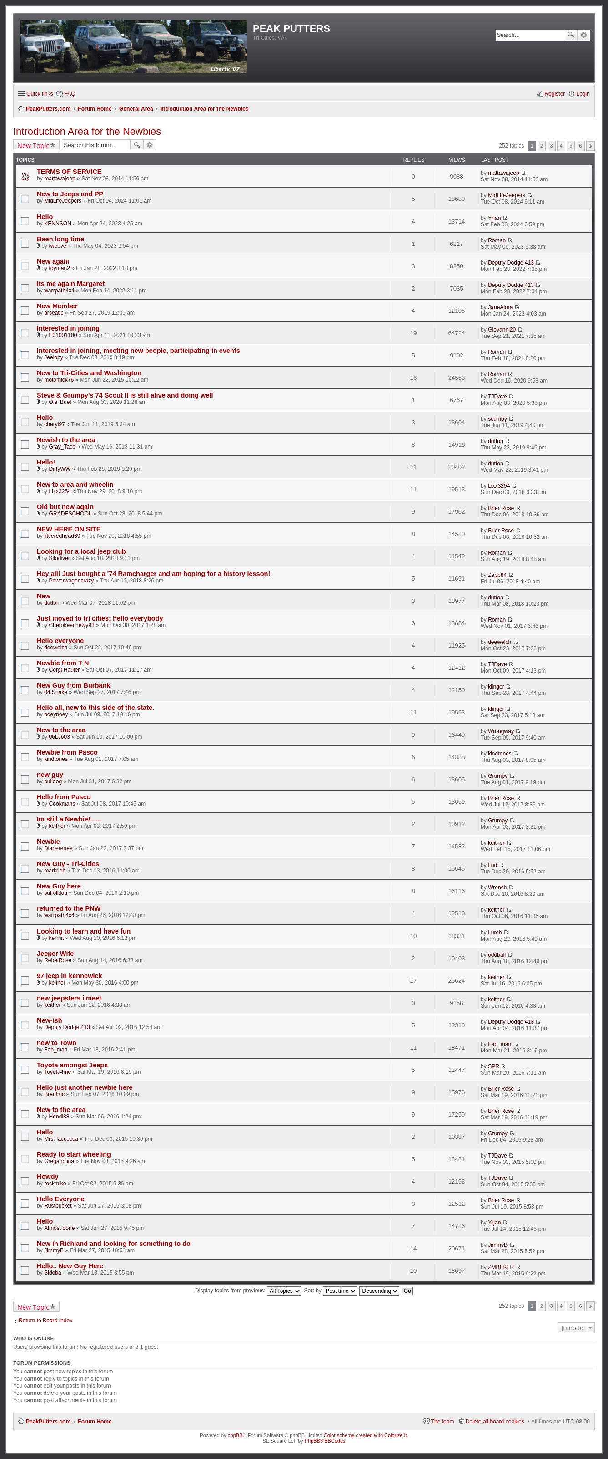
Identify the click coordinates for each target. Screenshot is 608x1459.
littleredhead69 (62, 536)
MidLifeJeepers (62, 201)
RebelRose (57, 960)
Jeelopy (53, 357)
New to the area (61, 730)
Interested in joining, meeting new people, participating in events (138, 350)
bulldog (53, 781)
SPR (493, 1066)
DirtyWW (60, 469)
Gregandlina (59, 1161)
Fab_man (55, 1049)
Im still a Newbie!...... (69, 819)
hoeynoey (56, 714)
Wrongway (501, 731)
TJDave (497, 396)
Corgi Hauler (64, 670)
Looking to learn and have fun (84, 931)
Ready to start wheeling (74, 1154)
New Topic (33, 145)
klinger (496, 687)
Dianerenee (58, 848)
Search (571, 35)
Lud (492, 865)
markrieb (54, 870)
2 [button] (541, 145)
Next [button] (590, 146)
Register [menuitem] (554, 94)
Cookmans (62, 804)
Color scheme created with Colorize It (365, 1435)
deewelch (55, 647)
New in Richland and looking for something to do (114, 1243)
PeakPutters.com (48, 1421)
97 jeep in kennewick (69, 975)
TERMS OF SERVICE (69, 171)
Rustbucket (58, 1206)
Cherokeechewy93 (72, 625)
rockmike (55, 1183)
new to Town (56, 1042)
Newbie (48, 841)
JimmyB (54, 1250)
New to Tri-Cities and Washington (89, 373)
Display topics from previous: (248, 1290)
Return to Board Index (45, 1320)
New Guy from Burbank (73, 685)
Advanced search (584, 35)
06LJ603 (59, 737)
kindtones (56, 759)
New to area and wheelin (75, 484)
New (43, 596)
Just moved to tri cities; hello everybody (100, 618)
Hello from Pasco (64, 797)
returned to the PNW (68, 908)
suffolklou (55, 893)
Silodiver (59, 558)
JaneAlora (500, 307)
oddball (497, 955)
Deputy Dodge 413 (511, 263)
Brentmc (54, 1094)
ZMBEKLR (501, 1267)
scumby (497, 419)
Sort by (330, 1290)
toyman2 (59, 268)
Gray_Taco (62, 447)
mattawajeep (59, 178)
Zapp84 (497, 575)
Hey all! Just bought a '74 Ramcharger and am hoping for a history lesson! (153, 573)
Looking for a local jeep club (81, 551)
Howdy (48, 1176)
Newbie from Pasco (67, 752)
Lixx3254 (60, 491)
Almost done (59, 1228)
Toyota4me (57, 1072)
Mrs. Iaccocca (61, 1139)
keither (57, 826)
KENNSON (57, 223)
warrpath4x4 (59, 290)
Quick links (39, 94)
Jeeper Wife (55, 953)
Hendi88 (59, 1116)
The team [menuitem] (442, 1421)
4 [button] (561, 145)
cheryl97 (54, 424)
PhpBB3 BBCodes (325, 1441)
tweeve (57, 246)
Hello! (46, 462)
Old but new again (65, 506)
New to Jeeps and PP (70, 194)
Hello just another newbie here (85, 1087)
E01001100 (63, 335)
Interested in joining (68, 328)
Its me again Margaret (71, 283)
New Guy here (59, 886)
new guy (50, 774)
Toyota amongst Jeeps (72, 1065)
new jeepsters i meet (69, 998)
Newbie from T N (63, 663)
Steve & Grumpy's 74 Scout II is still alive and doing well (125, 395)
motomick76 (59, 380)
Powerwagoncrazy (71, 580)
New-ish (49, 1020)
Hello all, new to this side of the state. (95, 707)
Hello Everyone (61, 1199)
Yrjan (494, 218)
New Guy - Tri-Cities (68, 863)
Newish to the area (66, 440)
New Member (57, 306)
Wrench (497, 887)
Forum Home (95, 1421)
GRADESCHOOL (70, 513)
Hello (45, 216)
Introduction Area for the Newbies (87, 131)
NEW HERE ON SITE (68, 529)
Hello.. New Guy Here (70, 1266)
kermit (56, 938)
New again (53, 261)
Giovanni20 (502, 329)
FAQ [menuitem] (69, 94)
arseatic (53, 313)
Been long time (60, 239)
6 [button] (580, 145)
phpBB (235, 1435)
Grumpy (498, 776)
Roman (497, 240)
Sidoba (52, 1273)
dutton (495, 441)
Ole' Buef (60, 402)
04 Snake (55, 692)
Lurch (495, 932)
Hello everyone (60, 640)
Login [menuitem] (583, 94)
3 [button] (551, 145)
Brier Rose (501, 508)
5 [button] (570, 145)
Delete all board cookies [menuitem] (495, 1421)
